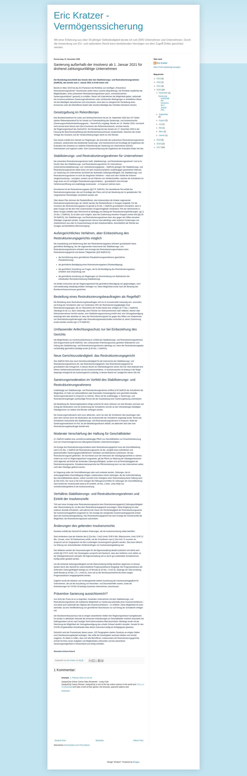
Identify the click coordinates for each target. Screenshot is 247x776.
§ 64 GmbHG (90, 484)
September (163, 114)
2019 (159, 140)
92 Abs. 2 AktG (103, 484)
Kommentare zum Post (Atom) (77, 745)
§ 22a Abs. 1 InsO (94, 536)
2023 (159, 78)
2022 (159, 82)
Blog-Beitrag (111, 91)
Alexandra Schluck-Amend (64, 651)
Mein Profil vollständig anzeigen (167, 67)
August (162, 120)
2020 (159, 90)
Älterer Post (138, 740)
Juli (160, 124)
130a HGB (115, 484)
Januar (162, 135)
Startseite (100, 740)
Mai (160, 128)
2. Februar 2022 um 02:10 (81, 678)
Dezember (163, 93)
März (161, 131)
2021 (159, 86)
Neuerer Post (60, 740)
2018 (159, 144)
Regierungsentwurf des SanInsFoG (72, 129)
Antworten (65, 691)
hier (141, 149)
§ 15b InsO (59, 481)
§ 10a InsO (118, 539)
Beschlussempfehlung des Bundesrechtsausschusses (87, 132)
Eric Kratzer (162, 63)
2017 (159, 147)
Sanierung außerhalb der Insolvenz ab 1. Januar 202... (163, 103)
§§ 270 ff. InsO (66, 553)
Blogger (136, 762)
